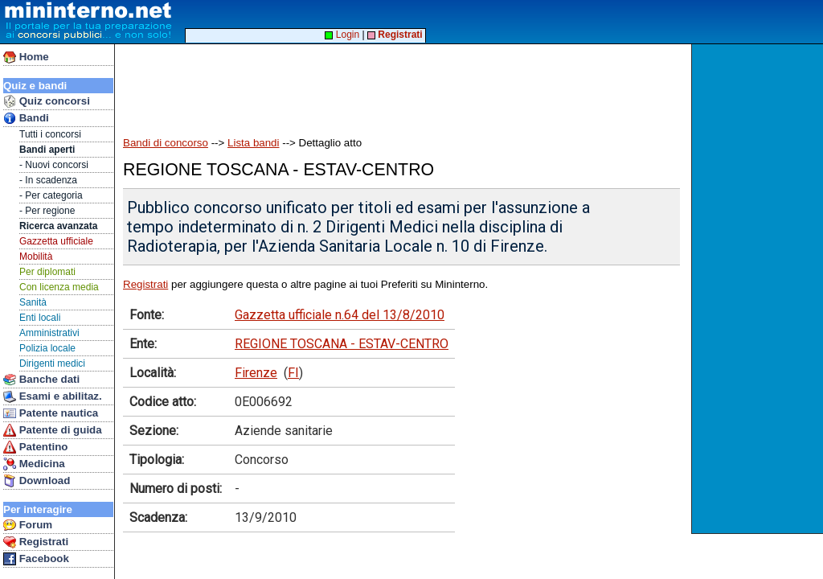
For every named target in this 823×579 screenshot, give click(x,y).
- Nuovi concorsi (53, 164)
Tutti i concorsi (50, 134)
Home (26, 57)
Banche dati (41, 379)
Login (342, 34)
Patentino (35, 447)
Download (36, 480)
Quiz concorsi (46, 101)
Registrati (35, 542)
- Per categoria (51, 195)
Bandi (26, 118)
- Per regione (47, 210)
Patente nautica (50, 413)
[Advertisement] (759, 288)
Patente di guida (52, 430)
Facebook (36, 558)
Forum (27, 525)
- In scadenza (48, 180)
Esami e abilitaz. (52, 396)
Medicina (34, 464)
